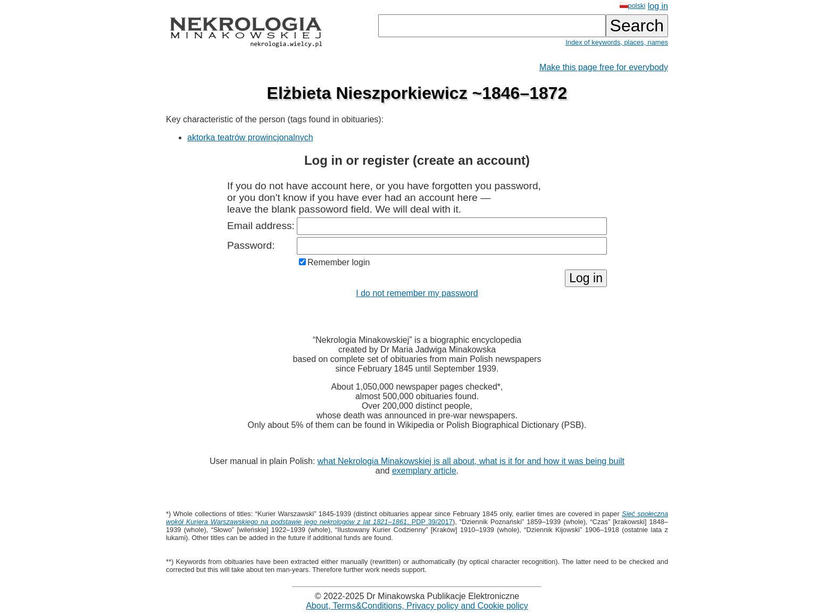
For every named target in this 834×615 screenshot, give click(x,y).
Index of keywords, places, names (616, 42)
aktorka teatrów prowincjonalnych (250, 137)
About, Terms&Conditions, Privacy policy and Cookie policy (417, 605)
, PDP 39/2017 (417, 518)
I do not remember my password (417, 293)
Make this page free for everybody (603, 67)
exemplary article (424, 470)
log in (658, 6)
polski (633, 6)
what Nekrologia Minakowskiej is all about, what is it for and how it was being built (471, 461)
